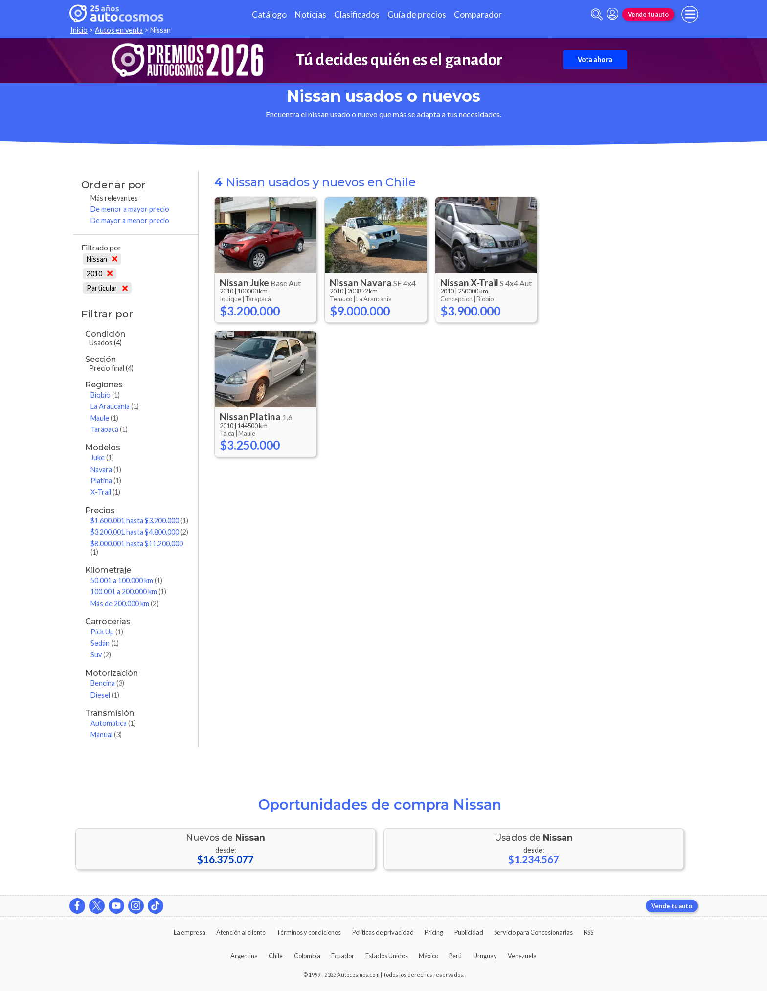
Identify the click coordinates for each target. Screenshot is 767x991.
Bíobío (105, 395)
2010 (100, 274)
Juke (102, 457)
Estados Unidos (386, 956)
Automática (113, 723)
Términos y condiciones (308, 932)
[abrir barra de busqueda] (597, 14)
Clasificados (357, 14)
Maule (104, 418)
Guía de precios (416, 14)
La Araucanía (114, 406)
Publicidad (468, 932)
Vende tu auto (648, 14)
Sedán (104, 643)
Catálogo (269, 14)
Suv (100, 655)
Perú (455, 956)
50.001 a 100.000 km (126, 580)
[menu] (689, 14)
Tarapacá (109, 429)
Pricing (434, 932)
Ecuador (342, 956)
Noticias (310, 14)
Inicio (79, 30)
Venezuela (522, 956)
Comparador (478, 14)
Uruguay (485, 956)
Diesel (104, 695)
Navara (105, 469)
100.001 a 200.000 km (128, 591)
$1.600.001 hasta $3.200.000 (139, 521)
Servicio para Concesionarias (533, 932)
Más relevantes (114, 198)
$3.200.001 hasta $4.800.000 (139, 532)
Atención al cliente (241, 932)
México (428, 956)
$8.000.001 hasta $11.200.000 (136, 548)
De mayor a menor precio (129, 220)
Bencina (107, 683)
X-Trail (105, 492)
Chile (276, 956)
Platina (105, 480)
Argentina (244, 956)
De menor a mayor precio (129, 209)
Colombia (307, 956)
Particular (107, 288)
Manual (106, 734)
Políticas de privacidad (383, 932)
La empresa (189, 932)
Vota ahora (595, 60)
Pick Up (106, 632)
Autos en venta (119, 30)
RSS (588, 932)
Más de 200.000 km (124, 603)
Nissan (102, 259)
